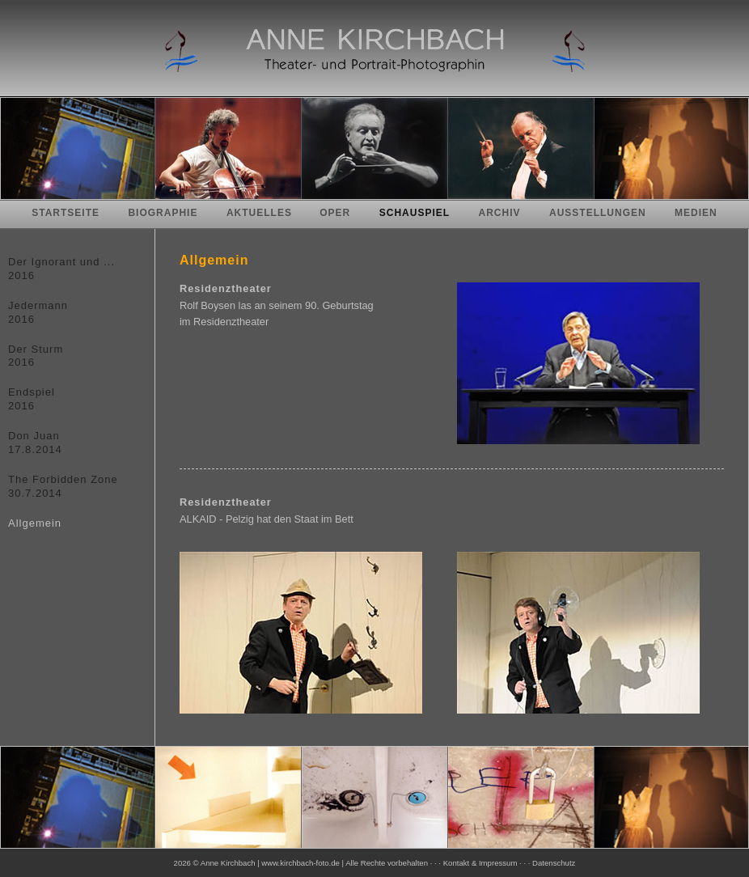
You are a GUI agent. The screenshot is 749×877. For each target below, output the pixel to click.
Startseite (65, 212)
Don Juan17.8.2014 (35, 442)
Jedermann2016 (38, 312)
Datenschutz (553, 862)
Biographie (162, 212)
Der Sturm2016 (35, 356)
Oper (334, 212)
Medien (696, 212)
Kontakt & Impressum (480, 862)
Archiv (500, 212)
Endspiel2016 (31, 399)
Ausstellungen (597, 212)
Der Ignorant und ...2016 (61, 269)
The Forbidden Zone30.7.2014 (63, 486)
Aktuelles (260, 212)
